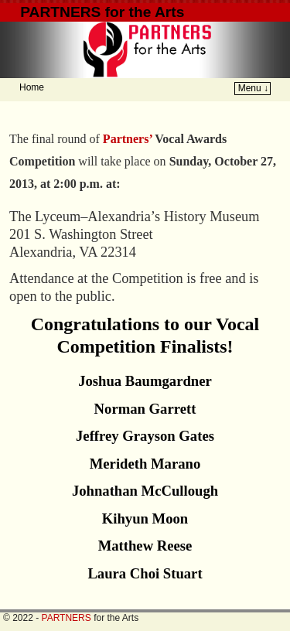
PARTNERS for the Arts (102, 12)
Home (31, 87)
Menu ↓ (253, 88)
